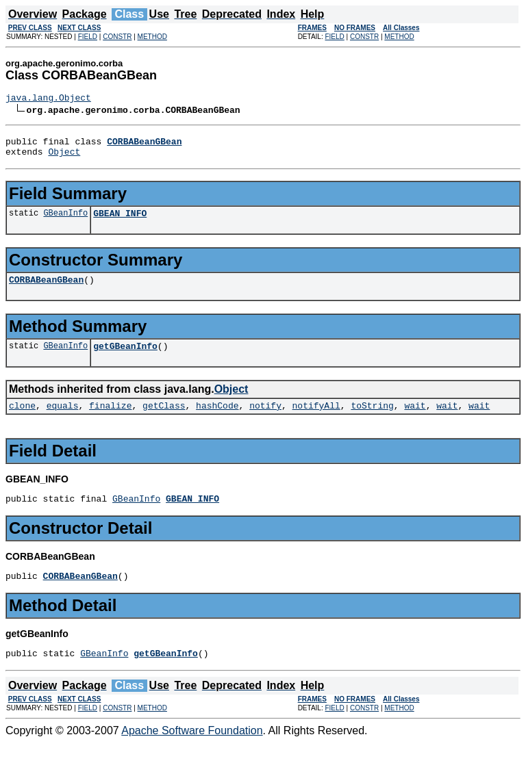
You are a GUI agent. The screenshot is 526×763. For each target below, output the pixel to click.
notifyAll (316, 419)
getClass (163, 419)
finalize (110, 419)
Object (64, 157)
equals (63, 419)
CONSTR (117, 36)
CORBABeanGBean (46, 289)
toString (372, 419)
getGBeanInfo (125, 358)
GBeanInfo (65, 221)
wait (414, 419)
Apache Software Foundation (191, 751)
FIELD (87, 36)
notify (265, 419)
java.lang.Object (48, 99)
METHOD (152, 36)
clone (22, 419)
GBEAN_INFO (120, 221)
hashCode (217, 419)
